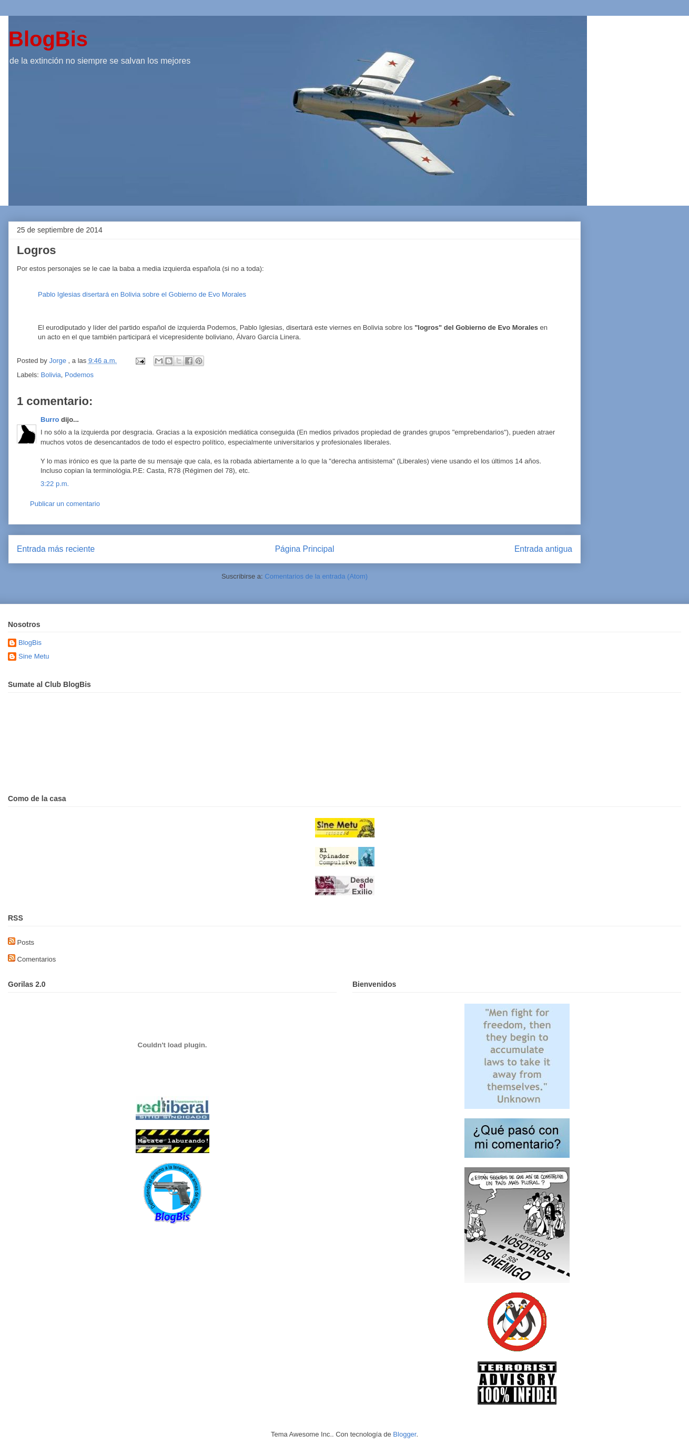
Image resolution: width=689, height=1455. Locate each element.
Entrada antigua (543, 548)
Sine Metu (33, 656)
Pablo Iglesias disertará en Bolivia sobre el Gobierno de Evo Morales (142, 294)
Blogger (404, 1434)
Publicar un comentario (65, 504)
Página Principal (305, 548)
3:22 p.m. (54, 484)
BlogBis (48, 38)
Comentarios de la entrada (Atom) (316, 576)
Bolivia (51, 375)
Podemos (79, 375)
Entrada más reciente (56, 548)
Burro (49, 419)
